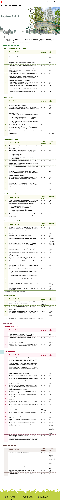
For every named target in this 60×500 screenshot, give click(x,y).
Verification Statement (28, 497)
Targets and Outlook (27, 496)
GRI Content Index (44, 496)
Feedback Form (43, 497)
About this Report (11, 496)
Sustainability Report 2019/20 (12, 5)
